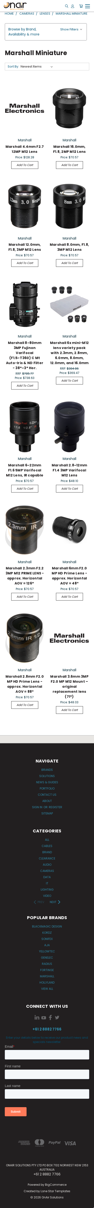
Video (47, 896)
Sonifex (47, 939)
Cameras (47, 871)
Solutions (47, 776)
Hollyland (47, 982)
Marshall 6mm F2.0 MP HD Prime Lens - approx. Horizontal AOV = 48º (69, 576)
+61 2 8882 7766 (47, 1029)
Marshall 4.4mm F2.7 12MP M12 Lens (25, 149)
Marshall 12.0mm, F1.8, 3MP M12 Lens (24, 247)
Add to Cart (25, 165)
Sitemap (47, 813)
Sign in (37, 807)
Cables (47, 846)
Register (55, 807)
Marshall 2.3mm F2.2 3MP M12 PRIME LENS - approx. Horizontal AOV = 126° (25, 576)
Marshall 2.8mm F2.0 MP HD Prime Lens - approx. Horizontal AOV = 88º (25, 684)
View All (47, 989)
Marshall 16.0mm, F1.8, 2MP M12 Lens (69, 149)
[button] (46, 31)
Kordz (47, 933)
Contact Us (47, 795)
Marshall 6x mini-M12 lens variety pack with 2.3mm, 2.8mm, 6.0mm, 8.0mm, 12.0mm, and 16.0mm (69, 352)
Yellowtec (47, 951)
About (47, 801)
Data (47, 877)
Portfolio (47, 788)
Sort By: (13, 66)
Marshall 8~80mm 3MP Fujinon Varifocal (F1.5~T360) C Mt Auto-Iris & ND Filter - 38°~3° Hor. (24, 355)
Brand (47, 852)
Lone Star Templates (55, 1191)
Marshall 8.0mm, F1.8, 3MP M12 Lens (69, 247)
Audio (47, 865)
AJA (47, 945)
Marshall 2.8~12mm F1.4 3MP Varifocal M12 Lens (69, 470)
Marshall (47, 976)
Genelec (47, 958)
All (47, 840)
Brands (47, 770)
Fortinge (47, 970)
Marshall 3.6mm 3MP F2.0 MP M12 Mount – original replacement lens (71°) (69, 686)
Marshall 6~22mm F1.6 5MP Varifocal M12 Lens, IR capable (24, 470)
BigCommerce (55, 1185)
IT (47, 883)
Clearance (47, 858)
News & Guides (47, 782)
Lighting (47, 889)
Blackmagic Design (47, 926)
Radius (47, 964)
